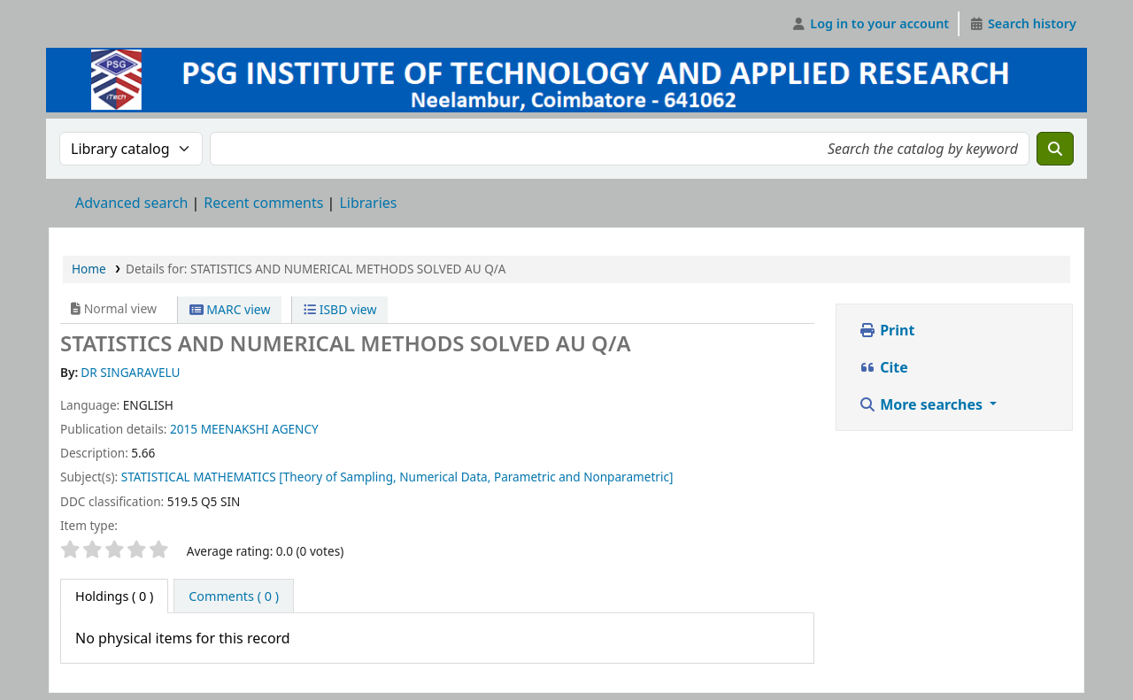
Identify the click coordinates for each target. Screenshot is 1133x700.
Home (89, 268)
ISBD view (340, 309)
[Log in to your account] (870, 24)
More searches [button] (922, 404)
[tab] (233, 596)
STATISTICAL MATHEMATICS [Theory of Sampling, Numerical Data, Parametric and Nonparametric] (397, 476)
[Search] (1055, 148)
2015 (183, 428)
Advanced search (131, 202)
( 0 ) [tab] (114, 596)
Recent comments (263, 202)
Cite (883, 367)
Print (886, 330)
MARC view (230, 309)
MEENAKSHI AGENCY (260, 428)
